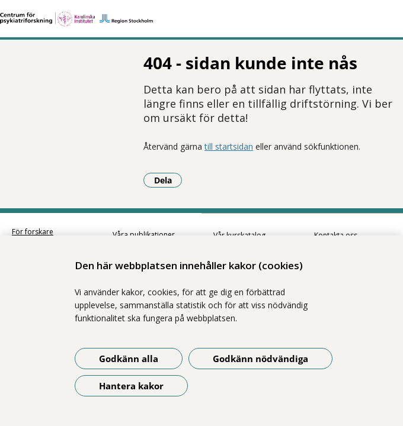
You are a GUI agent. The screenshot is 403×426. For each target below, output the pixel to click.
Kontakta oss (335, 221)
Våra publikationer (144, 220)
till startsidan (97, 132)
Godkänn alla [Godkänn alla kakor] (128, 358)
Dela (37, 166)
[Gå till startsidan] (201, 19)
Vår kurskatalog (239, 221)
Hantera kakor (131, 386)
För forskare (32, 217)
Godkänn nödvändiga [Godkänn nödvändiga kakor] (260, 358)
